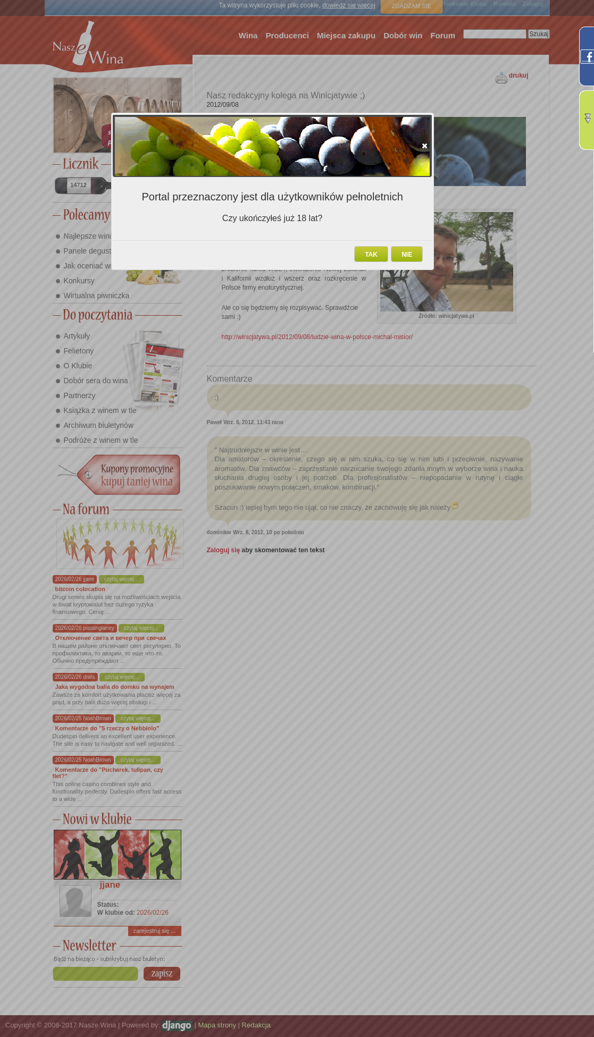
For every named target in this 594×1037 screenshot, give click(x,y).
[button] (424, 145)
